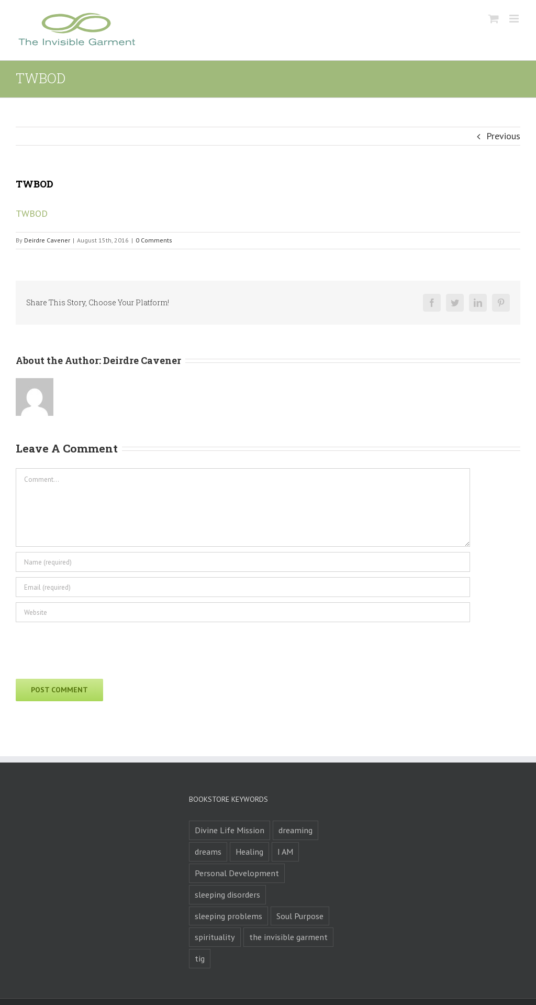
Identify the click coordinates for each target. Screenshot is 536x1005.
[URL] (243, 612)
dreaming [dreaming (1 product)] (295, 830)
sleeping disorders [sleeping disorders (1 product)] (227, 894)
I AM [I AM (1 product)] (285, 851)
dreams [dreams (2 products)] (208, 851)
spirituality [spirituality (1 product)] (215, 937)
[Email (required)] (243, 587)
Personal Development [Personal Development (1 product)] (237, 873)
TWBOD (32, 213)
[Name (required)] (243, 562)
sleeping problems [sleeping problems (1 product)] (228, 916)
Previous (503, 136)
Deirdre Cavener (47, 240)
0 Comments (154, 240)
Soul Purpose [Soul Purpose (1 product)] (299, 916)
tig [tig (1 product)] (200, 958)
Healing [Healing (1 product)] (249, 851)
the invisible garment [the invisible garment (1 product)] (288, 937)
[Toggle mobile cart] (493, 18)
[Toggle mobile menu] (514, 18)
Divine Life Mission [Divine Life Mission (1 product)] (229, 830)
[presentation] (95, 647)
